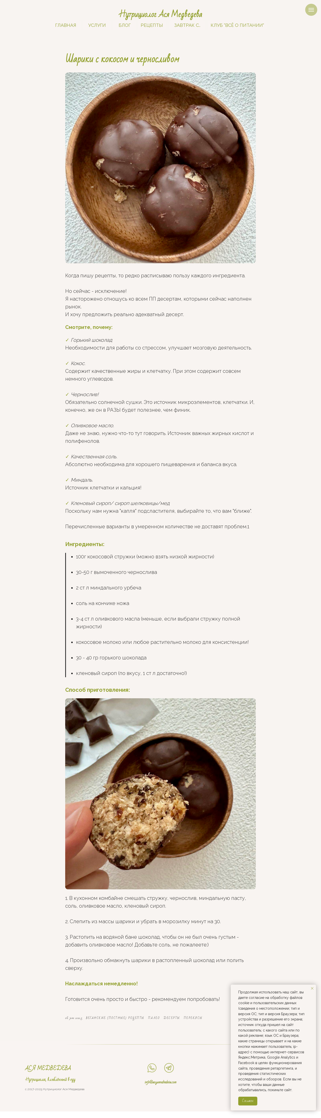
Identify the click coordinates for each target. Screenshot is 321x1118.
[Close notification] (312, 988)
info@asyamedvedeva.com (161, 1088)
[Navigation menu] (311, 10)
